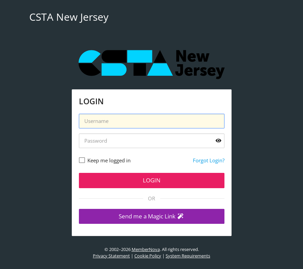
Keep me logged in (109, 160)
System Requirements (188, 256)
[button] (151, 216)
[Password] (151, 140)
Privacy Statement (111, 256)
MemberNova (146, 249)
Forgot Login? (208, 160)
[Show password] (218, 140)
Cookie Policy (147, 256)
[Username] (151, 121)
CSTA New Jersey (68, 17)
